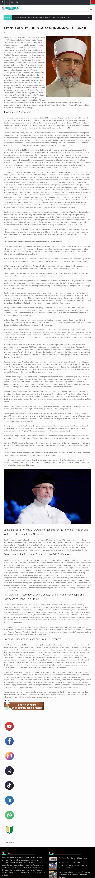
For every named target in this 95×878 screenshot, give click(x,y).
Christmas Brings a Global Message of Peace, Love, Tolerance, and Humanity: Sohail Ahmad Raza (52, 17)
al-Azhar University (15, 622)
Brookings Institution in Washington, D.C (60, 610)
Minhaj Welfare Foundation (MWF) (16, 550)
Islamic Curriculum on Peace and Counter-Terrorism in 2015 (26, 687)
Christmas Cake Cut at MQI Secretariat (73, 858)
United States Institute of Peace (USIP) (26, 610)
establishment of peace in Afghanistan (55, 627)
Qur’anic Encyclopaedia (73, 150)
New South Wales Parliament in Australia (34, 617)
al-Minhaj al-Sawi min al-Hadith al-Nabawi (38, 416)
